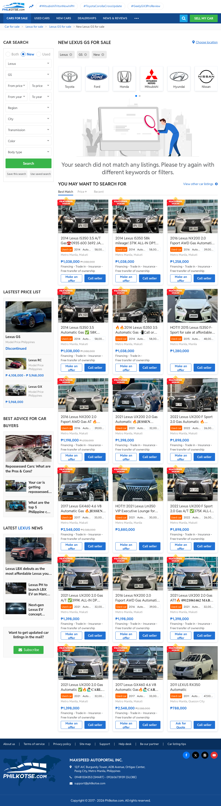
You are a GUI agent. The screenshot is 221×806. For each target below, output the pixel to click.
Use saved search (40, 174)
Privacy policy (62, 744)
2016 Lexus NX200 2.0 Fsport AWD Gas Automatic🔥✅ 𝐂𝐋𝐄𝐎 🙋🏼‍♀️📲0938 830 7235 (136, 598)
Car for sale (12, 27)
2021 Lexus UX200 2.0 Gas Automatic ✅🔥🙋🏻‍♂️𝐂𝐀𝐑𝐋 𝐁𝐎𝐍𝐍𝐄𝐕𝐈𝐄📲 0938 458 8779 (82, 687)
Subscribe (28, 649)
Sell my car (203, 18)
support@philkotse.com (89, 783)
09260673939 (116, 777)
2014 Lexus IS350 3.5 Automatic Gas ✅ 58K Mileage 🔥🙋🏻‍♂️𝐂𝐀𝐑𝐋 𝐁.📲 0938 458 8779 (81, 330)
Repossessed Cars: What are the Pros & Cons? (28, 469)
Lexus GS (13, 336)
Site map (85, 744)
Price (84, 192)
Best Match (65, 192)
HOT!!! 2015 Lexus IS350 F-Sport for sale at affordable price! (191, 330)
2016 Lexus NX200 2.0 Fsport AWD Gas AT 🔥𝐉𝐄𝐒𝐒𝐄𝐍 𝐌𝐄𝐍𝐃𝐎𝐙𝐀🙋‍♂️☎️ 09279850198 (82, 419)
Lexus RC (35, 360)
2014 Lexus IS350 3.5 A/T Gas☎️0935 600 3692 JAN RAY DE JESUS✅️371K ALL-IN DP (82, 241)
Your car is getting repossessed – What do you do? (40, 487)
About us (9, 744)
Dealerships (87, 18)
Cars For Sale (17, 18)
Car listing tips (177, 744)
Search (28, 163)
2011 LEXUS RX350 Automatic (185, 687)
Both (15, 54)
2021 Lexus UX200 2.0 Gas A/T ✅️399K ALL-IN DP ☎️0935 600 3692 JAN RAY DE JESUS (83, 598)
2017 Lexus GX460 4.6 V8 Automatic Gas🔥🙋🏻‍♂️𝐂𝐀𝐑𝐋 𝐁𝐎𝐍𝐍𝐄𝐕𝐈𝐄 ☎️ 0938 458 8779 (136, 687)
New (30, 54)
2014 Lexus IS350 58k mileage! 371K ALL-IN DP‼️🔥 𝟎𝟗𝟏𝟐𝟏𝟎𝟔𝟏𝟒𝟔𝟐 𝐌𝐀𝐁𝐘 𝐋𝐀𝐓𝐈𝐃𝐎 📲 (137, 241)
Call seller (95, 278)
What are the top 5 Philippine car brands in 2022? (39, 507)
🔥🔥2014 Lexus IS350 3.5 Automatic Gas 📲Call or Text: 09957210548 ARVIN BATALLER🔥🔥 (136, 330)
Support (104, 744)
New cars (63, 18)
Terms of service (34, 744)
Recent (99, 192)
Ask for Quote (181, 725)
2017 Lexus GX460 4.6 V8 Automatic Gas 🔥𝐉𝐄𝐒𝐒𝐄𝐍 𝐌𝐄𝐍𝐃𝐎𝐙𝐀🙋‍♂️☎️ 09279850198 (82, 509)
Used (46, 54)
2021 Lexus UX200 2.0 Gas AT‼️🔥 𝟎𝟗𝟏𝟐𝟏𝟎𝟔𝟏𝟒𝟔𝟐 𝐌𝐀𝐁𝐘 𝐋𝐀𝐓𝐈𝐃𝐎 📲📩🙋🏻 (191, 598)
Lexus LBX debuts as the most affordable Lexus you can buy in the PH (27, 571)
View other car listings (198, 184)
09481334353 (83, 777)
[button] (136, 96)
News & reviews (115, 18)
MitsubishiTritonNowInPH (58, 6)
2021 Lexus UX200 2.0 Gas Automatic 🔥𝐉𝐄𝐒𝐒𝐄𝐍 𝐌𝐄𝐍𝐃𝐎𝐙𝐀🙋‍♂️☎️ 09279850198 (136, 419)
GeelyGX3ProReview (146, 6)
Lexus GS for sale (60, 27)
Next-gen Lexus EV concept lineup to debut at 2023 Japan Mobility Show (40, 610)
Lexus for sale (34, 27)
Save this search (16, 174)
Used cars (42, 18)
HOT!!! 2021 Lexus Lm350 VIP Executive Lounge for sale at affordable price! (135, 509)
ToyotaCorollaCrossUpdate (104, 6)
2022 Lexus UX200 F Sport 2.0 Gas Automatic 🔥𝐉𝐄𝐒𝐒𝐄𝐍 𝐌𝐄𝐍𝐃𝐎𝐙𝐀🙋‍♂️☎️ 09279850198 (191, 419)
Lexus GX (35, 387)
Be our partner (149, 744)
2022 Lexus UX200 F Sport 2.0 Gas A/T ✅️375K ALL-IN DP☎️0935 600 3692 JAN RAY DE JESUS (191, 509)
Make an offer (71, 278)
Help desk (125, 744)
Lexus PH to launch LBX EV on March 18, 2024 (39, 589)
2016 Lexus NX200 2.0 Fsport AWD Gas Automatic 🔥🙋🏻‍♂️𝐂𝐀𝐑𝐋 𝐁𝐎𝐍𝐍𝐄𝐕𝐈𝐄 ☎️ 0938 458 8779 (192, 241)
